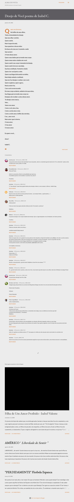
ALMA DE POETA (11, 2)
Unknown (11, 191)
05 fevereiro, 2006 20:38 (24, 299)
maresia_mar (12, 159)
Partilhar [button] (65, 149)
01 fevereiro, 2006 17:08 (21, 159)
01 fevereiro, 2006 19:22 (19, 184)
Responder (12, 165)
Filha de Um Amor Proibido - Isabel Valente (31, 413)
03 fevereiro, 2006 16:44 (21, 275)
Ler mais (67, 433)
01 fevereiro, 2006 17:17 (23, 169)
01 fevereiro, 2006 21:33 (20, 200)
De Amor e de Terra (13, 282)
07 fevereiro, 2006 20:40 (19, 307)
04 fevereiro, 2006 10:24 (24, 282)
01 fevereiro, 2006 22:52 (19, 214)
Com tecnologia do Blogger (37, 498)
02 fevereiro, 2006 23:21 (19, 236)
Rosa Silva (11, 200)
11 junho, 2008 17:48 (19, 337)
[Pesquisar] (61, 2)
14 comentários (16, 433)
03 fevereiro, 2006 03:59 (19, 260)
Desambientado (13, 169)
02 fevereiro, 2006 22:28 (19, 225)
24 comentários (16, 492)
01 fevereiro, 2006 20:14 (19, 191)
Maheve (11, 214)
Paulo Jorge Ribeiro (13, 299)
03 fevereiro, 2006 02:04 (19, 251)
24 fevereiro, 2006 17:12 (19, 319)
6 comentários (16, 463)
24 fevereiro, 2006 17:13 (19, 330)
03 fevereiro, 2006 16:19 (19, 267)
